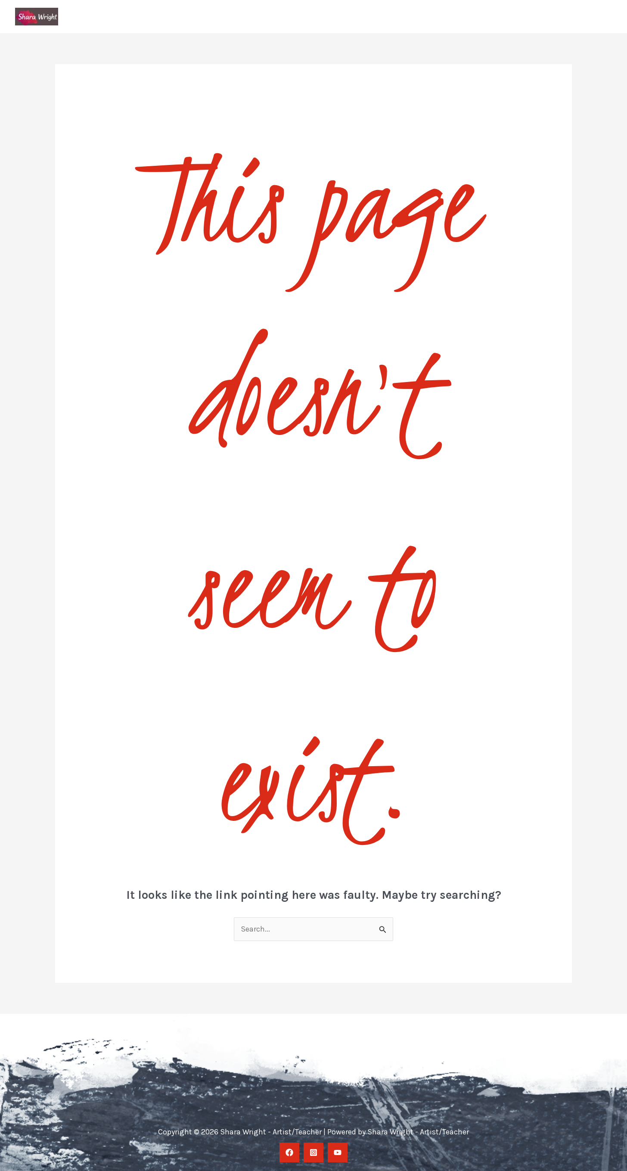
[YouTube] (338, 1152)
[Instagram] (313, 1152)
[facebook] (289, 1152)
